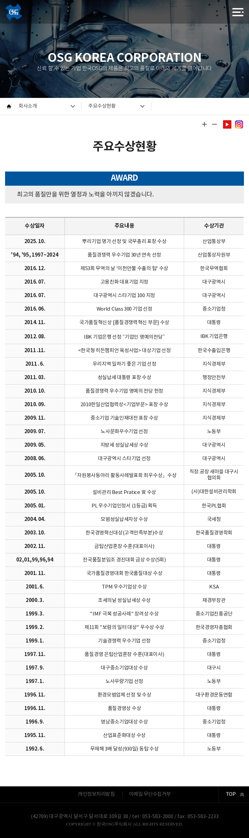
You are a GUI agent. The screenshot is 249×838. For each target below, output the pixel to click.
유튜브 (227, 124)
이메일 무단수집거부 (150, 794)
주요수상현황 (102, 106)
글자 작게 (214, 124)
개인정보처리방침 (96, 794)
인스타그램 (239, 124)
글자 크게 (204, 124)
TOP (231, 794)
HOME (9, 106)
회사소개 (28, 106)
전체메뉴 (238, 12)
